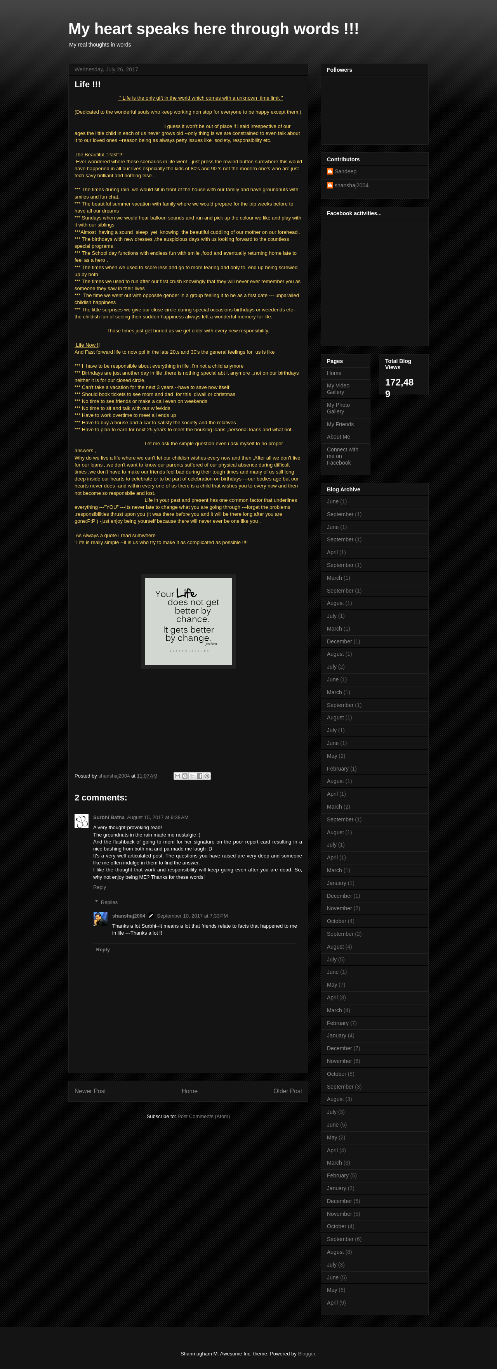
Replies (109, 902)
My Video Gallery (338, 388)
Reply (99, 887)
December (339, 641)
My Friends (340, 424)
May (332, 756)
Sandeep (345, 171)
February (338, 769)
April (332, 552)
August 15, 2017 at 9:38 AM (158, 817)
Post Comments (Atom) (203, 1116)
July (332, 616)
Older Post (287, 1091)
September (340, 514)
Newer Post (90, 1091)
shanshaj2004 (128, 916)
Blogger (306, 1354)
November (339, 908)
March (334, 578)
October (336, 921)
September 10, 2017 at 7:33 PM (192, 916)
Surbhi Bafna (109, 817)
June (333, 501)
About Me (338, 437)
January (336, 883)
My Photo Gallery (338, 408)
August (335, 603)
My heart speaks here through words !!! (213, 28)
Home (190, 1091)
